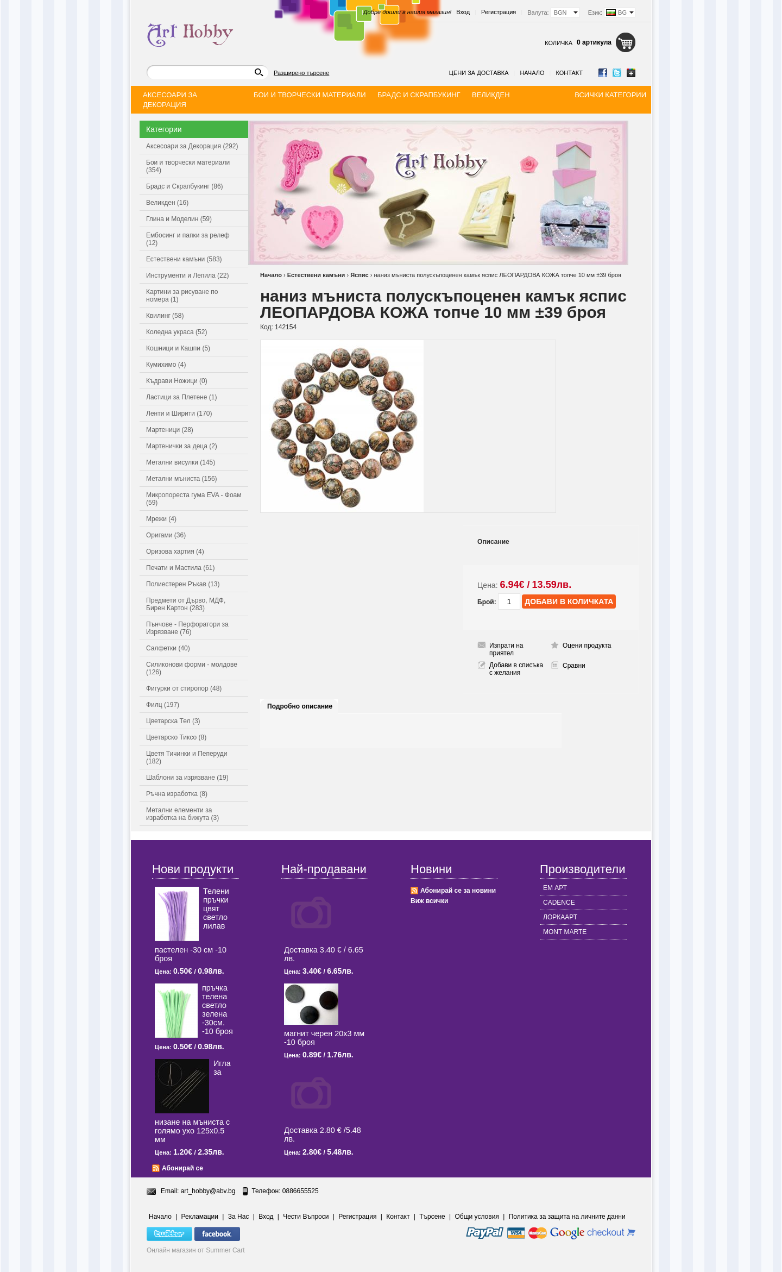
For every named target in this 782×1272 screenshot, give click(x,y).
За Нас (238, 1216)
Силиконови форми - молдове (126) (191, 668)
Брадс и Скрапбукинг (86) (184, 186)
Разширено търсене (301, 73)
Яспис (359, 275)
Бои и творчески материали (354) (188, 166)
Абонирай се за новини (458, 890)
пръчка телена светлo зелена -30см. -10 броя (217, 1009)
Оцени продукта (587, 645)
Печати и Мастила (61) (180, 568)
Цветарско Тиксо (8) (176, 737)
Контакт (569, 73)
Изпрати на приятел (506, 649)
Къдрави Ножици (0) (176, 381)
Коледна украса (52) (176, 332)
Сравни (574, 665)
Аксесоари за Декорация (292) (192, 146)
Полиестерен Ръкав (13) (183, 584)
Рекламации (199, 1216)
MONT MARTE (564, 932)
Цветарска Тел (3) (173, 721)
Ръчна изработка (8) (176, 794)
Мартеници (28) (169, 430)
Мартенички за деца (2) (181, 446)
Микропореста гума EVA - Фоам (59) (194, 498)
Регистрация (498, 12)
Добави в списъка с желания (516, 668)
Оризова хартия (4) (175, 551)
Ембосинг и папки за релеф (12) (188, 239)
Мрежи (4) (161, 519)
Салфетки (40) (168, 648)
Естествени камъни (316, 275)
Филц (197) (162, 705)
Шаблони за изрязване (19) (187, 777)
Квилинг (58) (165, 315)
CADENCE (559, 902)
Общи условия (477, 1216)
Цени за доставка (479, 73)
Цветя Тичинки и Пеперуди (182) (186, 757)
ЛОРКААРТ (560, 917)
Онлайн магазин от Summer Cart (196, 1250)
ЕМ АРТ (555, 888)
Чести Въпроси (306, 1216)
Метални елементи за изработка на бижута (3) (182, 814)
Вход (463, 12)
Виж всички (429, 901)
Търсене (432, 1216)
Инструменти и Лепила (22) (187, 275)
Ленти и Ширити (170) (179, 413)
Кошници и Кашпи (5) (178, 348)
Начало (532, 73)
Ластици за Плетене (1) (181, 397)
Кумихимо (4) (166, 364)
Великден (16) (167, 202)
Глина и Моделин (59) (179, 219)
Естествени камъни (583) (184, 259)
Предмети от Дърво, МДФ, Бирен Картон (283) (185, 604)
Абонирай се (182, 1168)
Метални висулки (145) (180, 462)
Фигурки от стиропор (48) (184, 688)
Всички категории (610, 95)
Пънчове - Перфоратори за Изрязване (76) (187, 628)
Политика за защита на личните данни (567, 1216)
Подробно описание (299, 706)
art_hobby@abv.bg (208, 1191)
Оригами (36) (166, 535)
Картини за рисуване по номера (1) (182, 295)
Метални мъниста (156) (181, 479)
